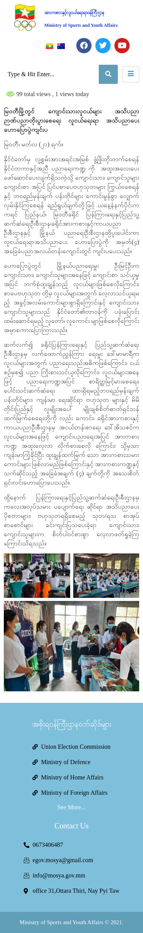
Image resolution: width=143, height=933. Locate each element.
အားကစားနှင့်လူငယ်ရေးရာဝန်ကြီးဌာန (74, 12)
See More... (72, 807)
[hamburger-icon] (130, 74)
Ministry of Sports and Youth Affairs (81, 25)
